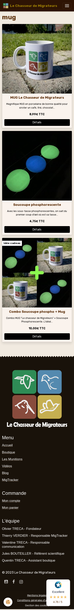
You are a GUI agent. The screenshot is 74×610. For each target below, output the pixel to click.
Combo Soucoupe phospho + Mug (37, 312)
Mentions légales (37, 595)
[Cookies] (8, 602)
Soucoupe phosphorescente (37, 205)
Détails (37, 122)
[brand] (30, 6)
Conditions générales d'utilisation (37, 600)
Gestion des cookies (37, 605)
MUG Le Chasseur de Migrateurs (37, 97)
